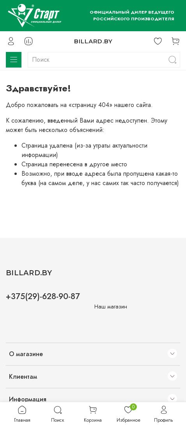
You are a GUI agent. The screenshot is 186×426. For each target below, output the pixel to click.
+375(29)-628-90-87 (43, 296)
